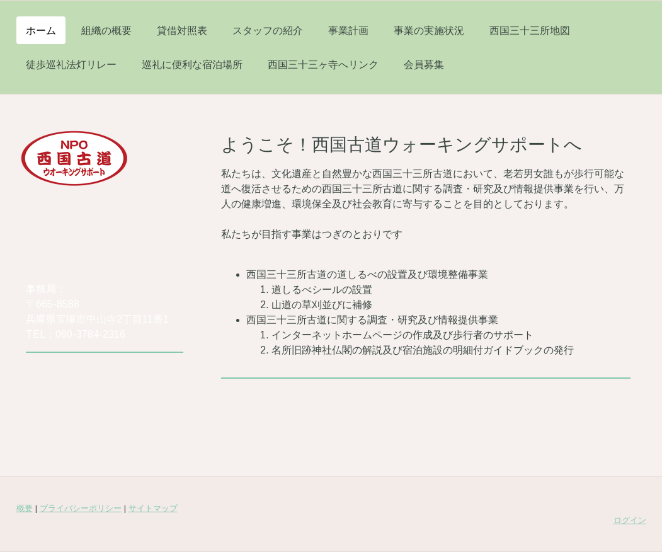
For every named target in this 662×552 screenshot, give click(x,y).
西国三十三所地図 (529, 30)
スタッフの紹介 (267, 30)
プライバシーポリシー (81, 508)
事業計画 (348, 30)
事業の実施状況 (429, 30)
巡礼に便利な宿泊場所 (192, 64)
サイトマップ (153, 508)
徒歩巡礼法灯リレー (71, 64)
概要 (24, 508)
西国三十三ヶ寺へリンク (323, 64)
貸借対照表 (182, 30)
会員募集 (424, 64)
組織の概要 (106, 30)
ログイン (629, 520)
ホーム (41, 30)
